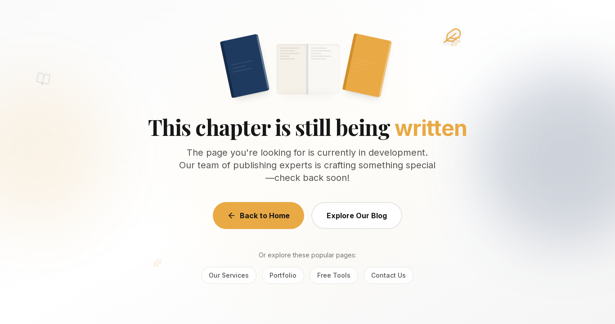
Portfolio (282, 275)
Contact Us (388, 275)
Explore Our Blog (357, 215)
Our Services (229, 275)
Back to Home (258, 215)
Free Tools (333, 275)
